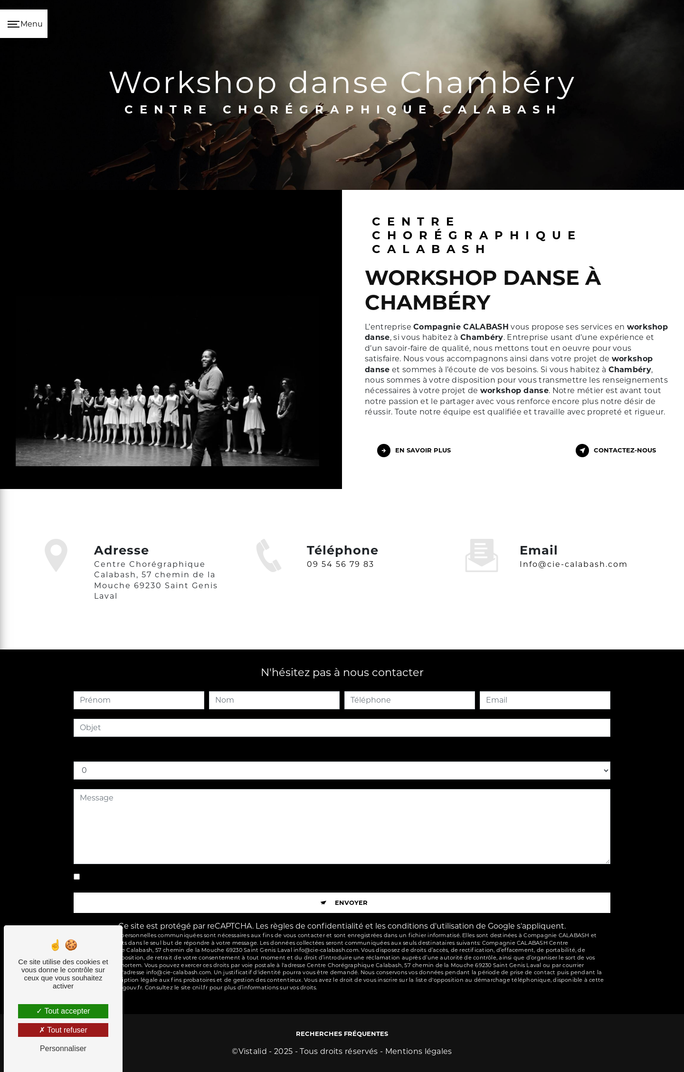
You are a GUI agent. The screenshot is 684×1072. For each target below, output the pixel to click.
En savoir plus (414, 450)
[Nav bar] (24, 23)
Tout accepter (63, 1011)
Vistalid (252, 1051)
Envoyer (351, 902)
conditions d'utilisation (431, 926)
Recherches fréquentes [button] (342, 1033)
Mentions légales (418, 1051)
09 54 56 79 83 (340, 578)
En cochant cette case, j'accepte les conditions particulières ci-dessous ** (221, 877)
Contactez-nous (616, 450)
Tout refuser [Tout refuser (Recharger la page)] (63, 1030)
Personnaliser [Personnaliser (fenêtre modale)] (63, 1048)
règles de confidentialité (316, 926)
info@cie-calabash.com (574, 550)
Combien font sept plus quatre (132, 751)
